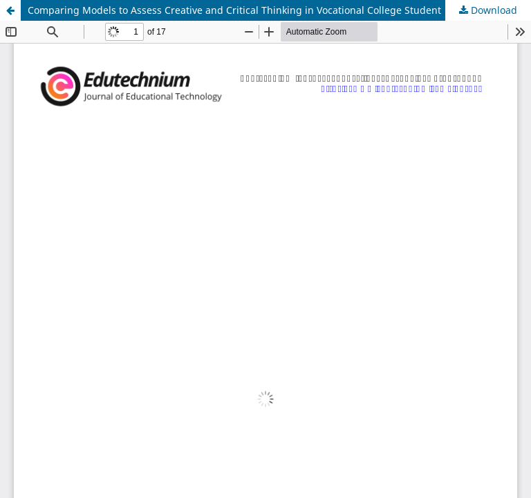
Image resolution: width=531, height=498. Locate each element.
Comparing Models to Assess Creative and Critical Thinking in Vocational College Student (234, 10)
